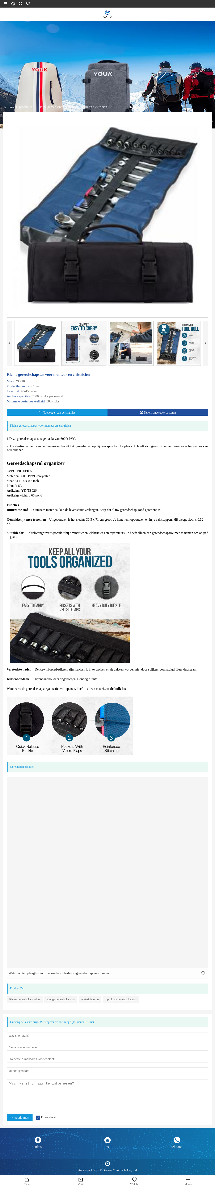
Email (107, 1147)
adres (38, 1147)
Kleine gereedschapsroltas (24, 999)
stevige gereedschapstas (61, 999)
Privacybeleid (49, 1117)
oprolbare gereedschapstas (121, 999)
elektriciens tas (90, 999)
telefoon (176, 1147)
